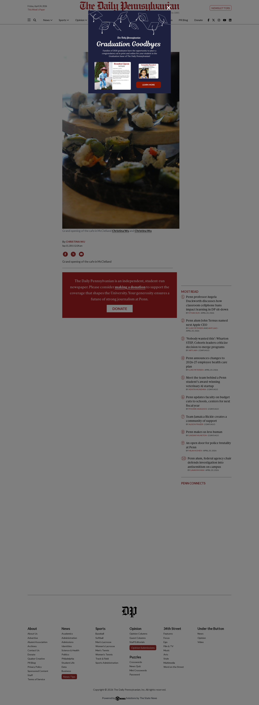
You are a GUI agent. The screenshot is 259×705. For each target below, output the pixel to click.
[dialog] (129, 352)
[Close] (169, 8)
